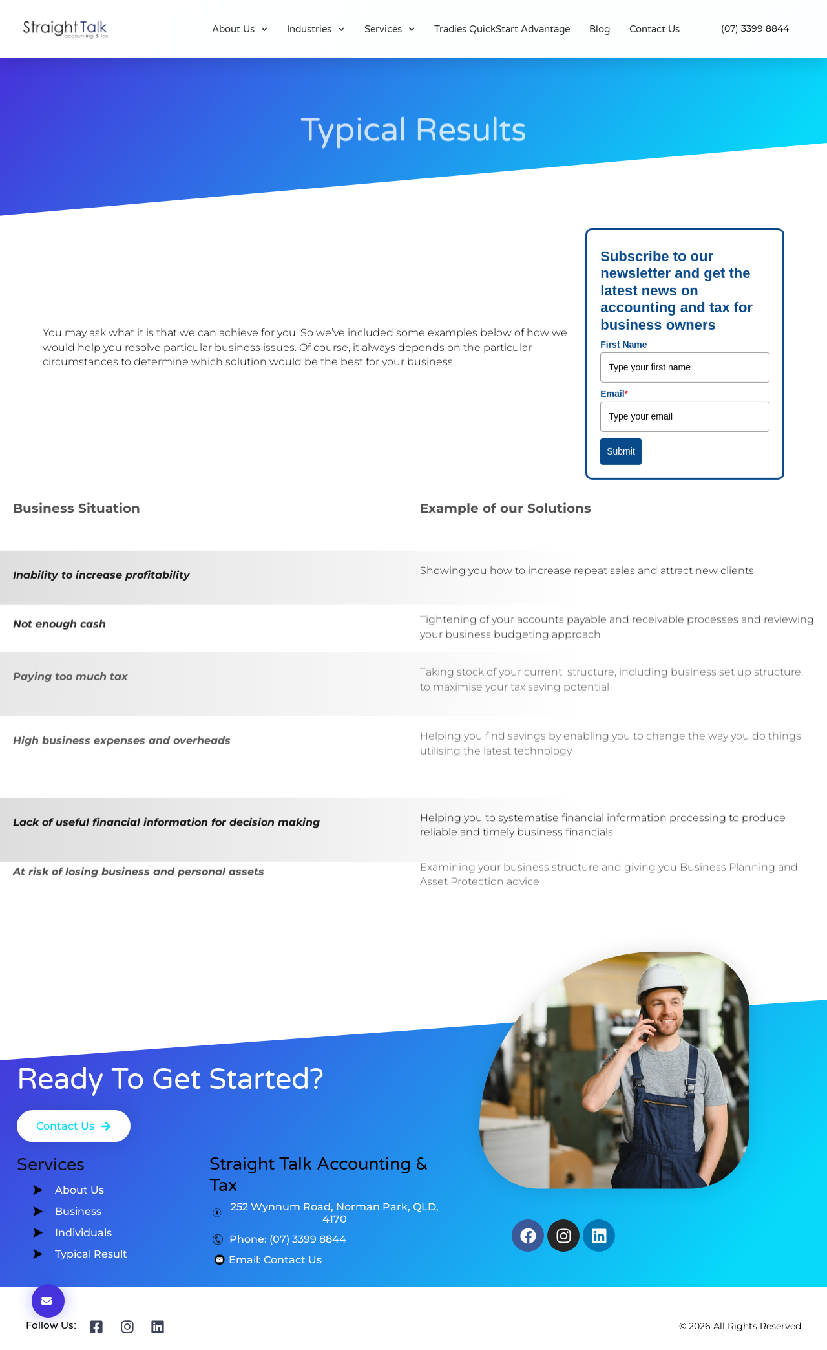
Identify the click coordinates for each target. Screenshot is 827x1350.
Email (614, 282)
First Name (623, 233)
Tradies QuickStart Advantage (502, 29)
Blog (599, 29)
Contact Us (654, 29)
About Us (240, 29)
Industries (316, 29)
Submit (621, 340)
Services (389, 29)
